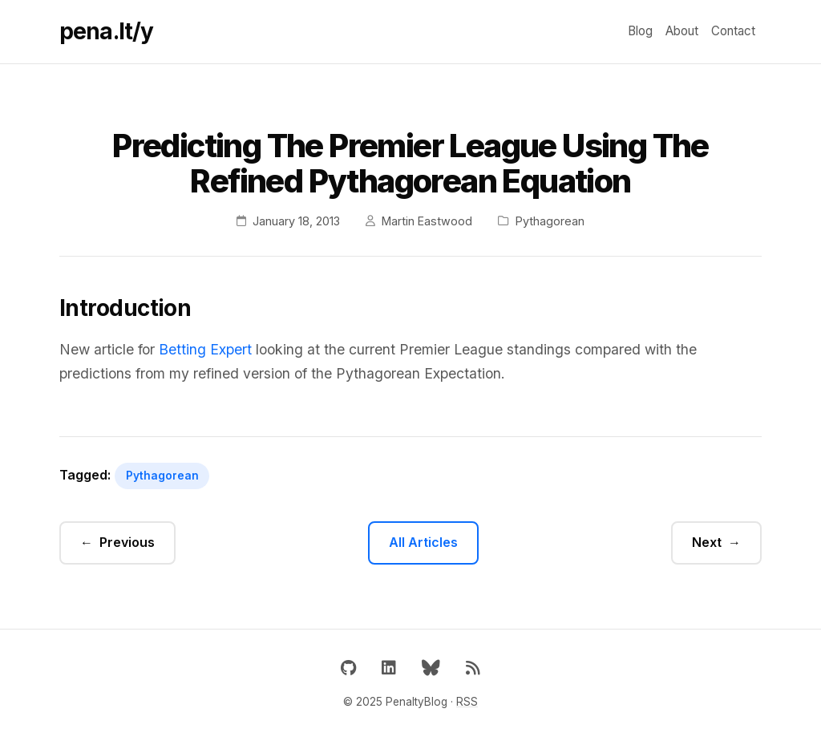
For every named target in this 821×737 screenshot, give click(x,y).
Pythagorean (162, 475)
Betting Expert (205, 349)
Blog (640, 30)
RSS (467, 701)
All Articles (423, 542)
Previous (127, 542)
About (681, 30)
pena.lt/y (106, 31)
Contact (733, 30)
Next (707, 542)
